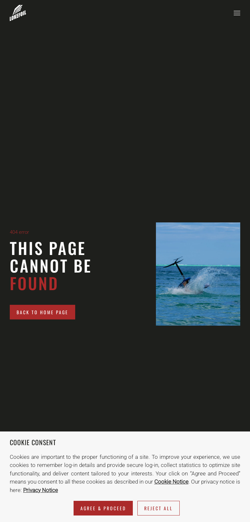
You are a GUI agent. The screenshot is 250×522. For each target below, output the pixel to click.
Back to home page (42, 312)
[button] (237, 13)
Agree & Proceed (103, 508)
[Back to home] (18, 13)
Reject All (158, 508)
